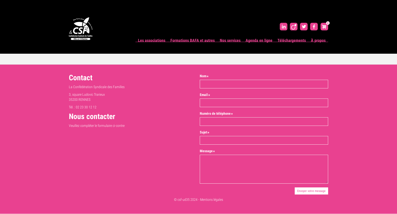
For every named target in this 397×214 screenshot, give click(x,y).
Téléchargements (291, 40)
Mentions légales (211, 200)
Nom (203, 76)
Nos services (230, 40)
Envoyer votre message (311, 191)
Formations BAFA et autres (192, 40)
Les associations (151, 40)
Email (204, 95)
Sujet (203, 132)
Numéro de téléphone (215, 113)
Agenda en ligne (259, 40)
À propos (318, 40)
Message (206, 151)
